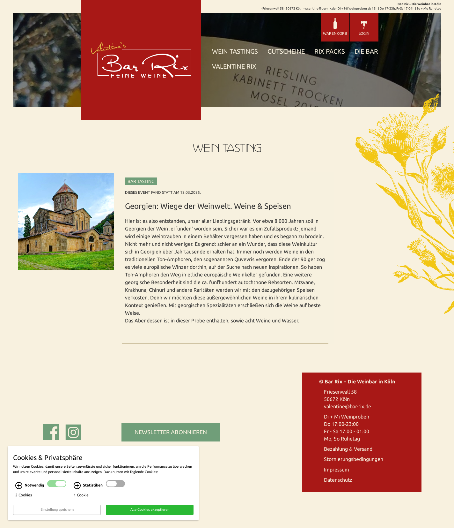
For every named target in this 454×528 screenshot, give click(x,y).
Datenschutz (338, 480)
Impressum (336, 469)
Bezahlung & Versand (348, 449)
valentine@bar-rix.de (347, 406)
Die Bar (366, 51)
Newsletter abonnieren (171, 432)
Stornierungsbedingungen (353, 459)
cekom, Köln (132, 452)
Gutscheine (286, 51)
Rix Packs (329, 51)
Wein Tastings (235, 51)
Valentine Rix (234, 66)
